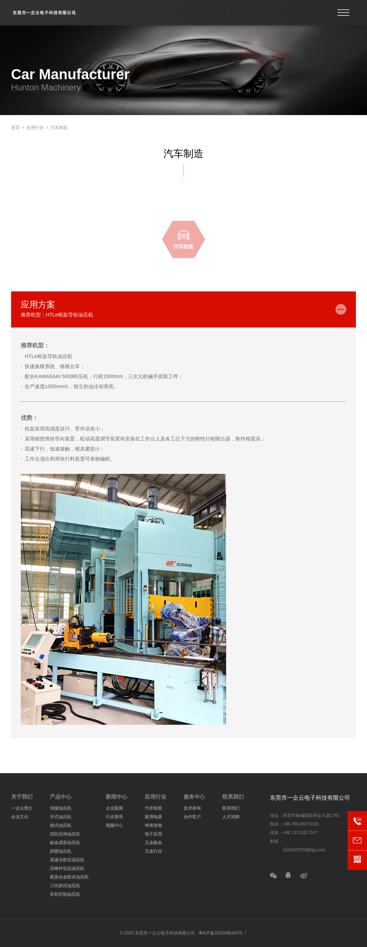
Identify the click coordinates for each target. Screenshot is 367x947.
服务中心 (194, 797)
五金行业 (153, 851)
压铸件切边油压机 (67, 868)
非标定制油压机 (65, 894)
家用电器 (153, 816)
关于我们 (22, 797)
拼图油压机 (60, 851)
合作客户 (192, 816)
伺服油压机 (60, 808)
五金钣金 (153, 842)
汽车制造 (153, 808)
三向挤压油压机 (65, 885)
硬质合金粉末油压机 (69, 877)
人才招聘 (230, 816)
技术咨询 (192, 808)
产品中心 (60, 797)
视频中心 (114, 825)
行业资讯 (114, 816)
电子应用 (153, 834)
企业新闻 (114, 808)
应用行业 (35, 127)
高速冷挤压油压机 (67, 859)
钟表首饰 (153, 825)
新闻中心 (116, 797)
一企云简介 (22, 808)
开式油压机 (60, 816)
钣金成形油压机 (65, 842)
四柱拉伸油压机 (65, 834)
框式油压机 (60, 825)
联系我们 (233, 797)
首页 (15, 127)
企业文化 (19, 816)
